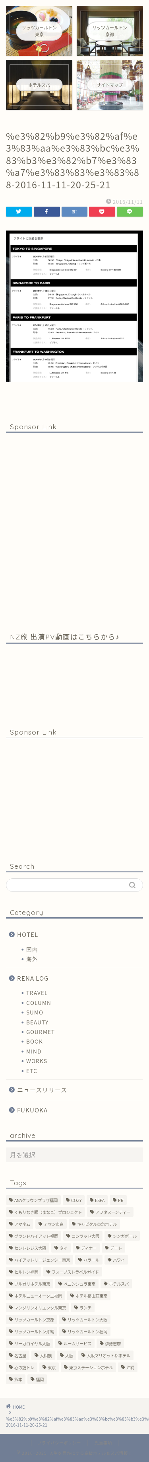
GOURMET (40, 1032)
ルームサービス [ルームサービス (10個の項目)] (77, 1344)
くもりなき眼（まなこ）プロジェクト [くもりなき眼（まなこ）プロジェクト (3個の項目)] (48, 1212)
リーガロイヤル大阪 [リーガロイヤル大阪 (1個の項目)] (32, 1344)
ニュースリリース (42, 1089)
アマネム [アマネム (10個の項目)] (22, 1224)
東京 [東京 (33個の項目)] (52, 1367)
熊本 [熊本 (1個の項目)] (18, 1379)
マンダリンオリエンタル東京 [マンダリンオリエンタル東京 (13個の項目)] (40, 1308)
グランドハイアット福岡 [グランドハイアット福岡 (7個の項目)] (36, 1236)
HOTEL (27, 934)
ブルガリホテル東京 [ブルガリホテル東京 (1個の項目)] (32, 1284)
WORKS (36, 1061)
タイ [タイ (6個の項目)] (64, 1248)
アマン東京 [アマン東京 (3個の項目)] (54, 1224)
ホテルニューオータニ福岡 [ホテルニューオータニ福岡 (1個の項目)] (38, 1296)
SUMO (34, 1012)
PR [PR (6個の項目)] (121, 1200)
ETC (31, 1071)
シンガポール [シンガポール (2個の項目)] (125, 1236)
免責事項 (103, 1443)
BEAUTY (37, 1022)
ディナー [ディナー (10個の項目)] (89, 1248)
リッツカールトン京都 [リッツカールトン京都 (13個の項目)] (34, 1320)
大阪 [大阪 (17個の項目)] (69, 1355)
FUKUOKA (32, 1109)
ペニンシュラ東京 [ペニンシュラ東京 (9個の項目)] (79, 1284)
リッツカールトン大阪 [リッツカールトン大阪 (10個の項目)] (87, 1320)
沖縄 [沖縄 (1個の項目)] (130, 1367)
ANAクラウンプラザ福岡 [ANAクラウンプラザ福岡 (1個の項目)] (36, 1200)
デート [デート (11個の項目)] (116, 1248)
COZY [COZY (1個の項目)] (76, 1200)
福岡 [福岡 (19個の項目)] (40, 1379)
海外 (32, 959)
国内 (32, 949)
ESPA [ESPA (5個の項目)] (99, 1200)
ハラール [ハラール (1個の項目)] (91, 1260)
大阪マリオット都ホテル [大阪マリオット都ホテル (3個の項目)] (108, 1355)
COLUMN (38, 1003)
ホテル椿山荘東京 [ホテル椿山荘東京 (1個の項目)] (91, 1296)
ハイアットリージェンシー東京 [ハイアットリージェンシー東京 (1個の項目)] (42, 1260)
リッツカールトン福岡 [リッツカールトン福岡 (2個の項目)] (87, 1332)
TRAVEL (37, 993)
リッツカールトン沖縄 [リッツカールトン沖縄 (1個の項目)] (34, 1332)
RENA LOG (32, 978)
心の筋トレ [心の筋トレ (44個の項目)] (24, 1367)
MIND (33, 1051)
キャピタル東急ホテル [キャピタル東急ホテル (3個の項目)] (97, 1224)
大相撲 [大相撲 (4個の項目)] (46, 1355)
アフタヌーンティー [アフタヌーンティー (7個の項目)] (112, 1212)
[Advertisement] (74, 531)
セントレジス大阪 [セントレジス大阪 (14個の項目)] (30, 1248)
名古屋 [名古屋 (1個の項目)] (20, 1355)
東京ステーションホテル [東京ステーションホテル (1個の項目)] (91, 1367)
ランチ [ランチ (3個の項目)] (85, 1308)
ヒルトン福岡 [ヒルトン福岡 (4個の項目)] (26, 1272)
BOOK (34, 1041)
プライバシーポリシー (59, 1443)
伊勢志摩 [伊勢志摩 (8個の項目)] (113, 1344)
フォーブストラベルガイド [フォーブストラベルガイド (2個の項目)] (75, 1272)
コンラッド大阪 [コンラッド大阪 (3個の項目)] (85, 1236)
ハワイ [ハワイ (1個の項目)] (119, 1260)
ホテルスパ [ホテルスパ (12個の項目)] (119, 1284)
